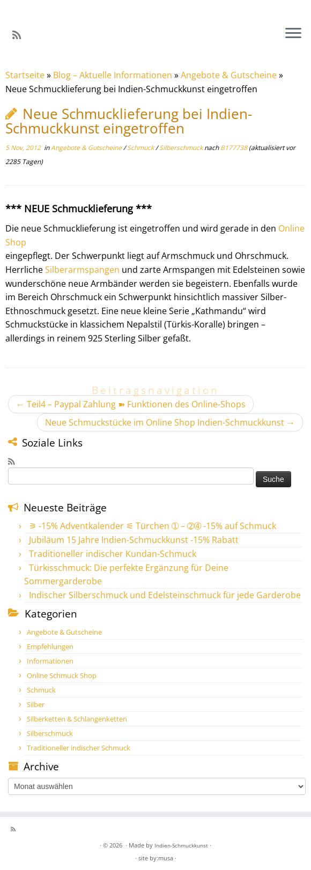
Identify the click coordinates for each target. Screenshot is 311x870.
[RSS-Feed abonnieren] (20, 34)
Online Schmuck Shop (62, 675)
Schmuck (141, 147)
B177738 (233, 147)
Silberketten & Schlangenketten (77, 719)
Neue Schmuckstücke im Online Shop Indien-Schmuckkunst (170, 422)
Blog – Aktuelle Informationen (112, 75)
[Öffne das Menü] (293, 34)
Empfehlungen (50, 646)
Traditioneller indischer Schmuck (78, 748)
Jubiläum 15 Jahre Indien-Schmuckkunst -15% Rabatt (134, 540)
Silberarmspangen (82, 270)
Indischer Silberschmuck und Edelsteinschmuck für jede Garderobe (165, 595)
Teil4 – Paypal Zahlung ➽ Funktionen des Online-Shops (131, 404)
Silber (36, 704)
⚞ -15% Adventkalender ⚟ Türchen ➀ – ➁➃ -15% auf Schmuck (152, 526)
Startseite (25, 75)
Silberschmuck (181, 147)
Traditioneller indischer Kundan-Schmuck (112, 554)
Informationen (50, 661)
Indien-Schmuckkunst (181, 845)
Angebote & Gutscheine (229, 75)
